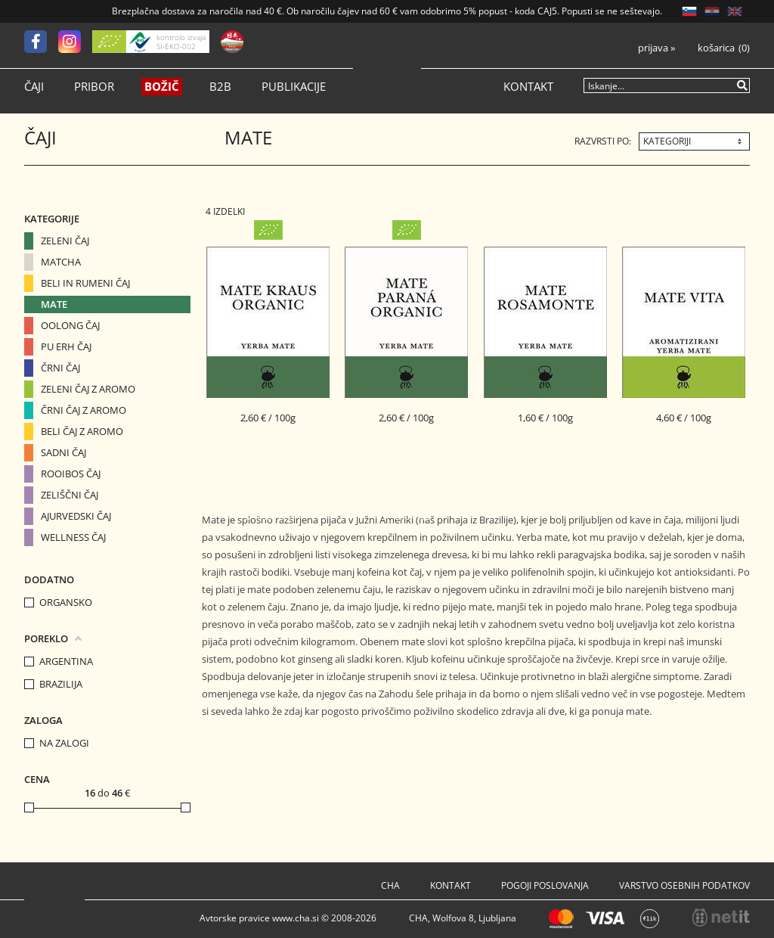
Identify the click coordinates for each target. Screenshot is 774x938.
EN (734, 11)
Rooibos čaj (71, 473)
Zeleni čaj (65, 240)
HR (712, 11)
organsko (65, 602)
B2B (220, 86)
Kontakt (528, 86)
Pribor (94, 86)
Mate (54, 304)
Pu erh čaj (66, 346)
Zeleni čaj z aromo (88, 389)
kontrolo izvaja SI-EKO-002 (181, 41)
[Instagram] (75, 41)
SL (689, 11)
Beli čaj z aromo (82, 431)
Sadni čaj (63, 452)
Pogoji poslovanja (545, 885)
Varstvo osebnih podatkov (684, 885)
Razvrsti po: (602, 141)
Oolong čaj (70, 325)
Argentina (66, 661)
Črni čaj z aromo (83, 410)
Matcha (61, 262)
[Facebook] (41, 41)
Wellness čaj (73, 537)
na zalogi (64, 743)
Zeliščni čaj (69, 495)
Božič (161, 86)
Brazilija (60, 684)
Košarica (716, 48)
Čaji (34, 86)
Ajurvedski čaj (76, 516)
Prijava (656, 48)
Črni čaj (60, 367)
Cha (390, 885)
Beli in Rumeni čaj (85, 283)
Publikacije (294, 86)
